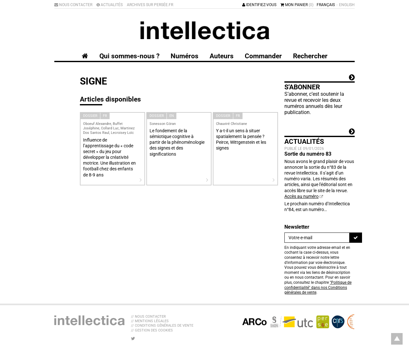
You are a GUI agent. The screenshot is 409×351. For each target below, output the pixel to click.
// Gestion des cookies (152, 330)
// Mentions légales (150, 321)
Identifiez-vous (259, 5)
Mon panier (297, 5)
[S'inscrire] (355, 238)
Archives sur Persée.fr (150, 5)
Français (326, 5)
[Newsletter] (317, 238)
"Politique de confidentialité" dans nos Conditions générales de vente (317, 287)
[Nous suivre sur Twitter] (133, 338)
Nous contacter (73, 5)
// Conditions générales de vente (162, 325)
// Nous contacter (148, 316)
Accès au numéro (301, 196)
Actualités (109, 5)
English (347, 5)
